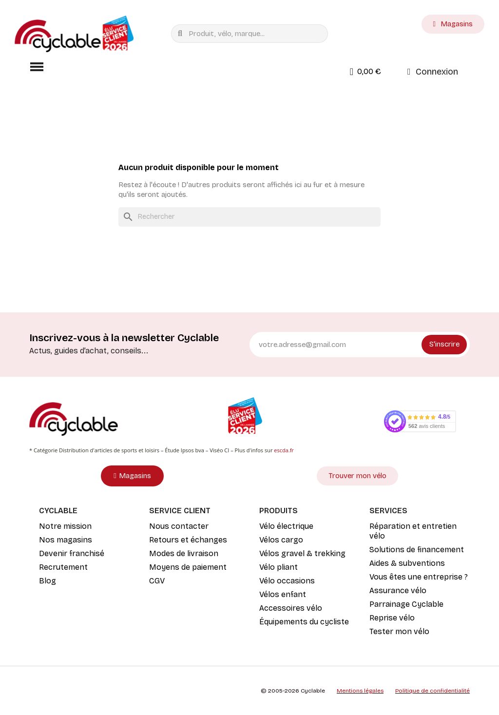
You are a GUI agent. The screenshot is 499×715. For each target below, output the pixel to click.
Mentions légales (360, 690)
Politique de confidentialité (432, 690)
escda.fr (284, 450)
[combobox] (251, 33)
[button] (36, 66)
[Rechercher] (249, 217)
